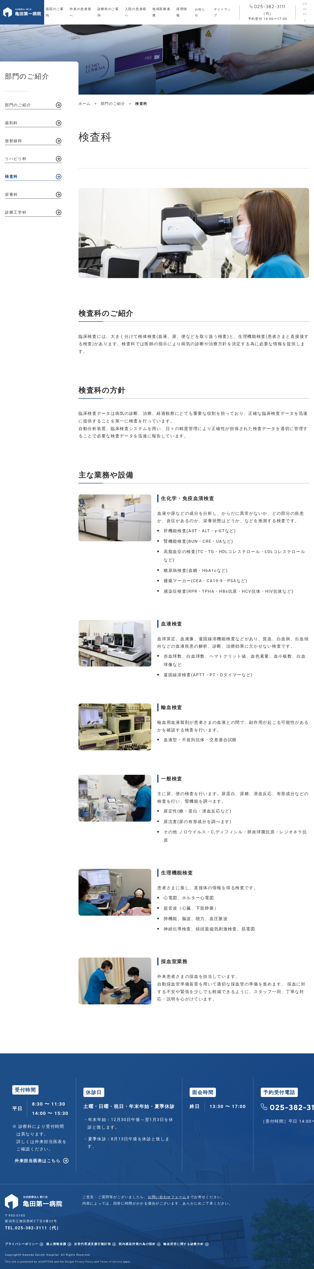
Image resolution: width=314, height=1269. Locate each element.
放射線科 (13, 140)
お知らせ (200, 12)
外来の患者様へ (80, 12)
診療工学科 (16, 212)
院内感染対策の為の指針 (137, 1244)
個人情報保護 (56, 1244)
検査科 (11, 176)
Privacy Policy (84, 1261)
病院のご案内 (55, 12)
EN (305, 4)
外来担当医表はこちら (38, 1160)
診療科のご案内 (108, 12)
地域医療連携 (161, 12)
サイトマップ (222, 12)
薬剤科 (11, 123)
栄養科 (11, 194)
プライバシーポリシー (22, 1244)
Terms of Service (111, 1261)
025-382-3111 (267, 12)
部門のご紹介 (18, 105)
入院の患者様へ (135, 12)
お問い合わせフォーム (167, 1197)
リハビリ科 (16, 158)
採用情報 (181, 12)
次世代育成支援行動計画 (92, 1244)
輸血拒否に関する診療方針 (183, 1244)
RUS (305, 17)
